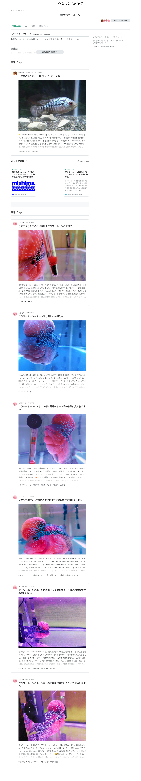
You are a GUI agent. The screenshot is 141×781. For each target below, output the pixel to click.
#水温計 (56, 485)
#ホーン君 (45, 668)
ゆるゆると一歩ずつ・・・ (27, 72)
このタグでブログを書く (120, 20)
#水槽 (43, 485)
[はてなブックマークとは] (26, 161)
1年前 (40, 72)
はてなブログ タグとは (100, 41)
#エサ (49, 485)
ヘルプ (112, 41)
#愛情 (62, 485)
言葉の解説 (16, 26)
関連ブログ (43, 26)
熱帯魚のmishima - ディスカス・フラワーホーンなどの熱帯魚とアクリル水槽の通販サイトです (23, 174)
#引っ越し (54, 575)
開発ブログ (119, 41)
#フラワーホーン (32, 151)
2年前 (32, 223)
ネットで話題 (30, 26)
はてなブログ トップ (19, 10)
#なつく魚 (45, 575)
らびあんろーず (23, 223)
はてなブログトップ (99, 43)
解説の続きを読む (50, 52)
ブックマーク (16, 169)
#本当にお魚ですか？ (74, 575)
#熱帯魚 (21, 151)
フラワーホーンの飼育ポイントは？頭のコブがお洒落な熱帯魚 (76, 174)
